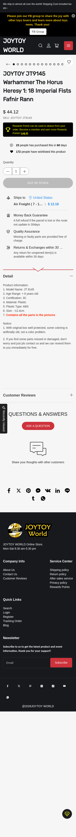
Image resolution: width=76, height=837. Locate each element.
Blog (6, 625)
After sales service (61, 578)
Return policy (58, 574)
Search (7, 608)
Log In (24, 133)
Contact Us (10, 574)
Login (6, 612)
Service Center (61, 561)
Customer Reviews (15, 578)
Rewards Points (60, 587)
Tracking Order (12, 621)
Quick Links (12, 599)
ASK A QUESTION (38, 426)
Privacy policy (58, 582)
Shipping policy (59, 570)
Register (8, 616)
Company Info (14, 561)
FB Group (38, 31)
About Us (9, 570)
